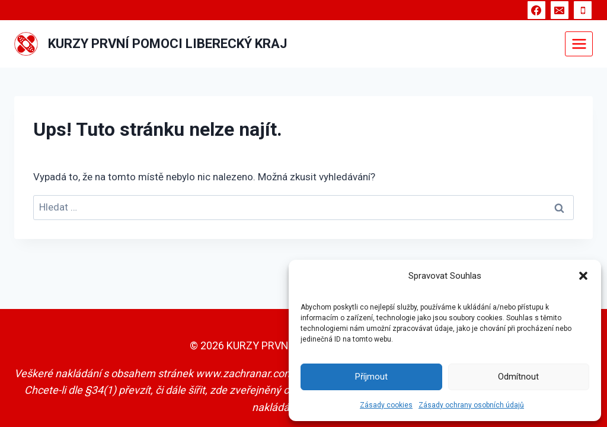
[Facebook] (536, 10)
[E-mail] (560, 10)
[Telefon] (583, 10)
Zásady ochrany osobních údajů (471, 405)
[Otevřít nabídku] (579, 43)
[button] (583, 276)
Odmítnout (518, 376)
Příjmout (371, 376)
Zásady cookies (386, 405)
